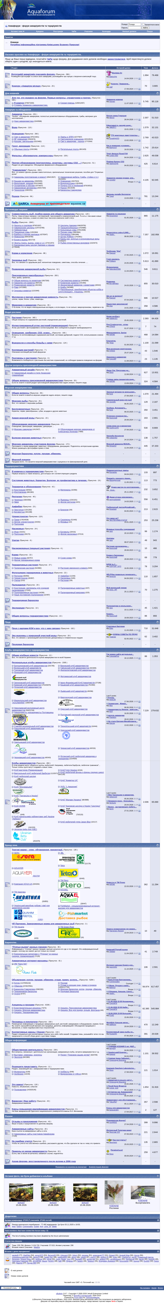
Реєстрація (58, 31)
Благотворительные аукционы (27, 1008)
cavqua (136, 1261)
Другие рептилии (67, 502)
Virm (68, 1259)
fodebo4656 (62, 1257)
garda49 (15, 1255)
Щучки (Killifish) (67, 237)
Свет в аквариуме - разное (72, 141)
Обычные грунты (21, 149)
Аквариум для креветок (24, 283)
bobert (19, 1226)
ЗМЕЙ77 (112, 127)
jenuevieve (113, 216)
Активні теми (16, 31)
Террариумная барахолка (25, 991)
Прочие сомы (66, 232)
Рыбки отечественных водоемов (74, 243)
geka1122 (113, 797)
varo (111, 531)
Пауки (16, 520)
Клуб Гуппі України (68, 770)
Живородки (19, 237)
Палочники (19, 524)
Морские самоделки (23, 429)
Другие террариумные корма (27, 560)
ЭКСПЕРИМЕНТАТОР (118, 520)
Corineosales (114, 982)
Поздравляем (20, 1090)
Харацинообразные (69, 228)
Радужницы (65, 234)
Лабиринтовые (20, 230)
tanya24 (112, 1048)
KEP (111, 711)
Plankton (112, 717)
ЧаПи (74, 31)
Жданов (69, 1261)
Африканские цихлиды (24, 228)
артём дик (91, 1259)
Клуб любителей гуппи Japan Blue (75, 822)
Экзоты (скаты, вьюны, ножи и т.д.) (29, 243)
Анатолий (113, 418)
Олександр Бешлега (117, 1060)
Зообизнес (19, 1074)
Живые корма (20, 558)
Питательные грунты (69, 149)
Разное (63, 188)
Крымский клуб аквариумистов (74, 685)
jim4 (41, 1226)
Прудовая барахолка (69, 991)
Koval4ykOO (114, 138)
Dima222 (112, 446)
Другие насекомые (68, 534)
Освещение (65, 181)
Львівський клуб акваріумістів (73, 691)
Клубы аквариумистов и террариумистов (27, 650)
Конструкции (19, 490)
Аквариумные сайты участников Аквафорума (34, 1134)
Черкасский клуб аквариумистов (74, 748)
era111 (93, 1257)
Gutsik (36, 1226)
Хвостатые (19, 510)
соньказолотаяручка (20, 1257)
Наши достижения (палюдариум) (28, 595)
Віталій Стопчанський (82, 1295)
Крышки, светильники (23, 141)
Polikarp (112, 261)
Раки (16, 287)
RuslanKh (113, 1034)
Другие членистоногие (24, 522)
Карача (112, 1054)
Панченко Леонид (116, 931)
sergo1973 (39, 1255)
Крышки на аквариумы (24, 181)
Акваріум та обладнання (18, 109)
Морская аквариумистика (18, 387)
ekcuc (73, 1257)
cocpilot (112, 180)
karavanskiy (114, 1110)
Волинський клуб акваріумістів (27, 668)
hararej (80, 1261)
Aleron (112, 118)
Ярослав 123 (114, 1132)
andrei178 (104, 1257)
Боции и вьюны (21, 240)
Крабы (63, 287)
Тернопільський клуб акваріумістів (75, 726)
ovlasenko (113, 438)
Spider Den (48, 1257)
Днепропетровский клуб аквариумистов (77, 670)
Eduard (112, 1255)
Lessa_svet (113, 1088)
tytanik (83, 1257)
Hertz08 (151, 1259)
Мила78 (36, 1257)
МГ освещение (20, 139)
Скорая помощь (67, 103)
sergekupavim (115, 1259)
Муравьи (64, 522)
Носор (136, 1255)
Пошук (150, 31)
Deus (111, 372)
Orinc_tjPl (113, 590)
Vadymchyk (113, 163)
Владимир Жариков (107, 1261)
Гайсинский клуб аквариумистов (74, 668)
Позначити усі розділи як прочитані (70, 1167)
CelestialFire (114, 656)
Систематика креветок (70, 280)
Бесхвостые (19, 512)
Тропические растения (24, 568)
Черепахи (18, 500)
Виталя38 (52, 1255)
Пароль (124, 28)
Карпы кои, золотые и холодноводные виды (79, 239)
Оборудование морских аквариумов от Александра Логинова (76, 430)
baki (60, 1261)
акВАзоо (112, 1024)
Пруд (7, 622)
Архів (154, 1288)
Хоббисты (64, 1072)
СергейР (112, 359)
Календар (106, 31)
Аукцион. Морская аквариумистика (29, 1010)
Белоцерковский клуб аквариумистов (30, 666)
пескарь (85, 1255)
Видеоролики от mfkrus (70, 1074)
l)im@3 (51, 1261)
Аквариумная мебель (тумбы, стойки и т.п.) (79, 177)
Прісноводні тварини (16, 209)
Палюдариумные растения (26, 592)
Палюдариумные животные (72, 588)
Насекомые (65, 578)
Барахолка (10, 942)
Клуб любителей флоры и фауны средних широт (82, 772)
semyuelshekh (115, 499)
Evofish (146, 1261)
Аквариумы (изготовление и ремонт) (30, 177)
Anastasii (113, 509)
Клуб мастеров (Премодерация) (28, 770)
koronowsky (124, 1261)
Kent (111, 394)
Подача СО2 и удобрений (71, 185)
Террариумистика (14, 466)
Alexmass (113, 1142)
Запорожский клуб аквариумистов (29, 683)
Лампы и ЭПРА (67, 137)
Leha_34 (47, 1226)
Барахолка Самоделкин (71, 190)
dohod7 (21, 1202)
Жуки (16, 532)
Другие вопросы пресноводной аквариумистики (30, 365)
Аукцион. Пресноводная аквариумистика (78, 1008)
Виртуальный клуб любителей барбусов (32, 773)
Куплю (17, 983)
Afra (111, 705)
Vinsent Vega (25, 1259)
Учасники (88, 31)
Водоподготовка (67, 183)
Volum (74, 1255)
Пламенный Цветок (145, 1257)
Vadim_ (112, 234)
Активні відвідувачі (13, 1220)
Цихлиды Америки (68, 225)
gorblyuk (38, 1259)
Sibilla (54, 1226)
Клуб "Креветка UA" (69, 780)
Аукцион (39, 31)
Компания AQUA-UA (23, 884)
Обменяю (18, 986)
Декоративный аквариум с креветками (77, 285)
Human (112, 101)
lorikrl (115, 1257)
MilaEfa (37, 1247)
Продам (63, 983)
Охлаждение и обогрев (24, 185)
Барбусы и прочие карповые (26, 234)
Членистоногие (21, 578)
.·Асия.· (112, 490)
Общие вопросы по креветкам (27, 280)
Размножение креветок (24, 285)
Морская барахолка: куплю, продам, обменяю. (81, 989)
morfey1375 (114, 428)
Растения (64, 580)
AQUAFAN (37, 1261)
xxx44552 (113, 1122)
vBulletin (59, 1294)
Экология (18, 1057)
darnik (141, 1259)
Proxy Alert (78, 1297)
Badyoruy (113, 147)
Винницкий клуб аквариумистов (74, 666)
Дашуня (19, 1263)
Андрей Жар (124, 1255)
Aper (14, 1226)
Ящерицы (64, 500)
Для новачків (12, 93)
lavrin (111, 809)
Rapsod (112, 253)
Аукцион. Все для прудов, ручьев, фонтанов (80, 1010)
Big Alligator (114, 283)
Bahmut (112, 987)
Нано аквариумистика (23, 121)
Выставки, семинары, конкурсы (28, 1055)
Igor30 (133, 1257)
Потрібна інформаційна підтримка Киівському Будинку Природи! (44, 44)
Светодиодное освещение (72, 139)
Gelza (156, 1261)
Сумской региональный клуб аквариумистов (33, 726)
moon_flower (61, 1259)
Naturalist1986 (115, 269)
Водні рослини (13, 312)
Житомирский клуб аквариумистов (75, 676)
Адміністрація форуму (98, 1167)
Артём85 (78, 1259)
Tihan (111, 343)
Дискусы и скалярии (23, 225)
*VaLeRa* (113, 1102)
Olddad (112, 951)
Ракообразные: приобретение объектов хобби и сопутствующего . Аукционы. (80, 290)
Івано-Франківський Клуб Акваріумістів (77, 683)
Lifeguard (64, 1255)
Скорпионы (65, 520)
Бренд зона (11, 845)
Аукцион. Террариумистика (26, 1012)
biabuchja (113, 77)
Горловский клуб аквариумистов (28, 670)
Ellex (111, 628)
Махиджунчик (114, 480)
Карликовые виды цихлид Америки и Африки (34, 245)
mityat (49, 1259)
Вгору (160, 1288)
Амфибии (64, 576)
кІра (111, 306)
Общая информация (16, 1040)
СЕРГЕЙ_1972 (115, 566)
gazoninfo (113, 967)
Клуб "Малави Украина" (70, 800)
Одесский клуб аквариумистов (73, 709)
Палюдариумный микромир (72, 592)
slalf (111, 87)
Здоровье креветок (22, 291)
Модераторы (19, 1072)
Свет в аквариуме (22, 137)
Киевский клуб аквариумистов (27, 685)
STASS (112, 326)
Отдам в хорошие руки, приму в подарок (78, 985)
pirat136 (112, 700)
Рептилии (18, 576)
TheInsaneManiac (92, 1297)
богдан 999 (31, 1263)
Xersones (15, 1259)
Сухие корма (66, 558)
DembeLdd (130, 1259)
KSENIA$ (114, 1206)
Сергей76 (113, 1003)
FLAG (111, 1015)
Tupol (111, 196)
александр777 (98, 1255)
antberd (103, 1259)
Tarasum (90, 1261)
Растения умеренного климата (73, 568)
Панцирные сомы (22, 232)
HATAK (112, 335)
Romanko (113, 472)
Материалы (65, 490)
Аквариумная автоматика (25, 188)
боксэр (112, 723)
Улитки (17, 580)
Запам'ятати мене (150, 25)
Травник (112, 637)
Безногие (64, 510)
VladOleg (26, 1255)
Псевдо (124, 24)
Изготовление (20, 492)
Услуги (17, 994)
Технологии (19, 190)
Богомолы (64, 532)
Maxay (44, 1261)
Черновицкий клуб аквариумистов (29, 757)
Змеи (16, 502)
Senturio (112, 803)
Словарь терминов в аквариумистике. (31, 105)
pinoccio (112, 576)
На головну (145, 1288)
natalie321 (113, 318)
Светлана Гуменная (20, 1261)
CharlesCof (126, 1257)
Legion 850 (113, 155)
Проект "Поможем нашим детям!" (75, 1055)
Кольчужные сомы (68, 230)
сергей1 (112, 402)
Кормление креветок (69, 283)
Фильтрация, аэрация (23, 183)
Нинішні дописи (129, 31)
